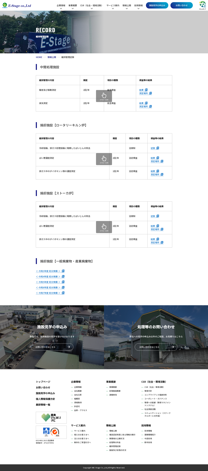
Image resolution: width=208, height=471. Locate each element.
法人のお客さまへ (81, 438)
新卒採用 (148, 442)
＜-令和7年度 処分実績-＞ (48, 292)
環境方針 (148, 391)
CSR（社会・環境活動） (154, 381)
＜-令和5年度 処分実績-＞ (48, 282)
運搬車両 (113, 394)
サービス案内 (78, 425)
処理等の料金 (115, 442)
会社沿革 (78, 394)
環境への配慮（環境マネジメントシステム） (157, 404)
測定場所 (143, 93)
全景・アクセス (80, 410)
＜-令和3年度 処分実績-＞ (48, 271)
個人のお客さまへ (81, 434)
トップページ (43, 381)
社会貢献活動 (150, 409)
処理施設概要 (115, 391)
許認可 (77, 406)
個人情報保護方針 (45, 399)
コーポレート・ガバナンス (155, 398)
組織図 (77, 398)
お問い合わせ (181, 5)
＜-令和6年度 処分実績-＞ (48, 287)
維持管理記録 (115, 446)
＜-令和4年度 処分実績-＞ (48, 276)
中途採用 (148, 438)
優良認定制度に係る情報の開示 (122, 434)
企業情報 (76, 381)
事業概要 (111, 381)
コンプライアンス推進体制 (155, 394)
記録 (153, 148)
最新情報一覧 (43, 404)
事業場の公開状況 (116, 438)
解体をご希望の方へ (82, 442)
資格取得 (78, 402)
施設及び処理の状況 (117, 450)
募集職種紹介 (150, 434)
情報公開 (111, 425)
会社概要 (78, 391)
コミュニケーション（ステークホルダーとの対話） (157, 414)
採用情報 (146, 425)
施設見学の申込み (157, 5)
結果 (141, 89)
